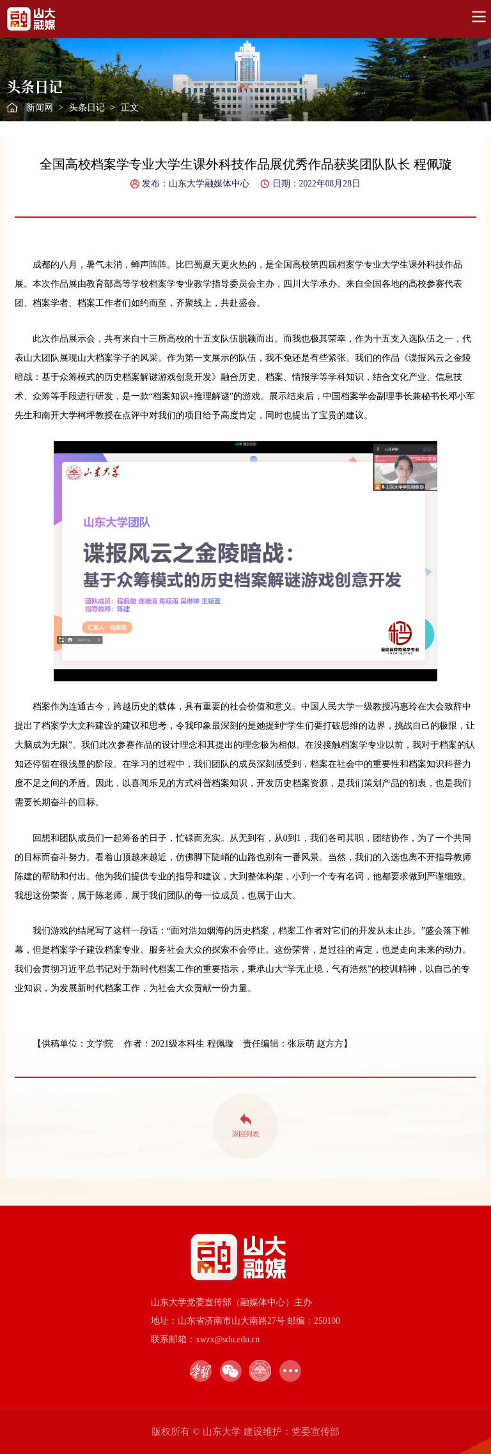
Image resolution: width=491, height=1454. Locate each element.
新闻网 (39, 107)
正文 (130, 107)
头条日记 (87, 107)
